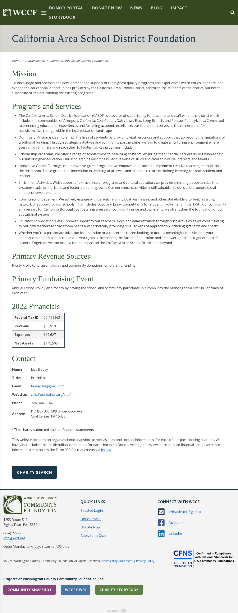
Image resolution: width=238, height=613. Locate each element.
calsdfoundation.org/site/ (51, 394)
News (136, 8)
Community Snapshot (30, 589)
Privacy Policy (145, 561)
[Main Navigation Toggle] (44, 12)
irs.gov (106, 449)
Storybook (62, 17)
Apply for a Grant (94, 535)
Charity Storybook (119, 589)
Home (16, 61)
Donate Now (107, 8)
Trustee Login (92, 510)
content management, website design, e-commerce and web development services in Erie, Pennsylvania (119, 610)
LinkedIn (175, 533)
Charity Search (34, 61)
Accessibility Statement (117, 561)
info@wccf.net (14, 538)
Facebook (175, 522)
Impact (179, 8)
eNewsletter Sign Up (184, 511)
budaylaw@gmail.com (47, 386)
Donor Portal (66, 8)
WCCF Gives (75, 589)
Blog (157, 8)
